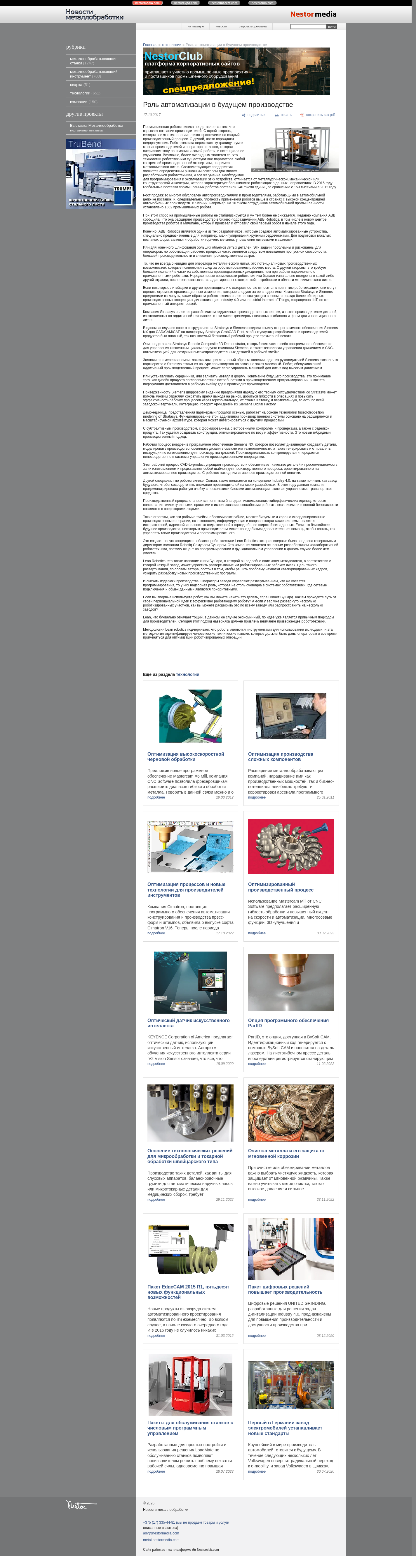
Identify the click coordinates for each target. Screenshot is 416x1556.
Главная (150, 45)
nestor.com (147, 3)
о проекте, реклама (253, 26)
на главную (196, 26)
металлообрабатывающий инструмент (94, 73)
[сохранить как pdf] (318, 115)
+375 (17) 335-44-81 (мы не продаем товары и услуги (186, 1522)
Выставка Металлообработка (96, 127)
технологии (85, 93)
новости (221, 26)
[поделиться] (254, 115)
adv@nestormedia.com (161, 1533)
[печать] (283, 115)
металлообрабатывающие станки (94, 61)
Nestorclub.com (208, 1549)
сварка (80, 84)
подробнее (156, 797)
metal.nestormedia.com (161, 1540)
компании (84, 102)
